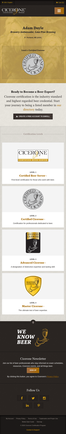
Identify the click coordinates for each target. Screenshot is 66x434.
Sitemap (39, 422)
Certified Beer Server (32, 175)
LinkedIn (27, 405)
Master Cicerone (32, 306)
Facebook (21, 398)
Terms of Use (32, 418)
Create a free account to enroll (34, 116)
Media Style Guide (28, 422)
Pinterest (38, 405)
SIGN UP (33, 370)
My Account (10, 418)
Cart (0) (61, 2)
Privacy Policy (52, 376)
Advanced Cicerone (32, 262)
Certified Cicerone (32, 219)
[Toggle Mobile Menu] (59, 10)
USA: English (8, 2)
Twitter (33, 398)
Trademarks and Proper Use (48, 418)
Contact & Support (32, 430)
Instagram (44, 398)
